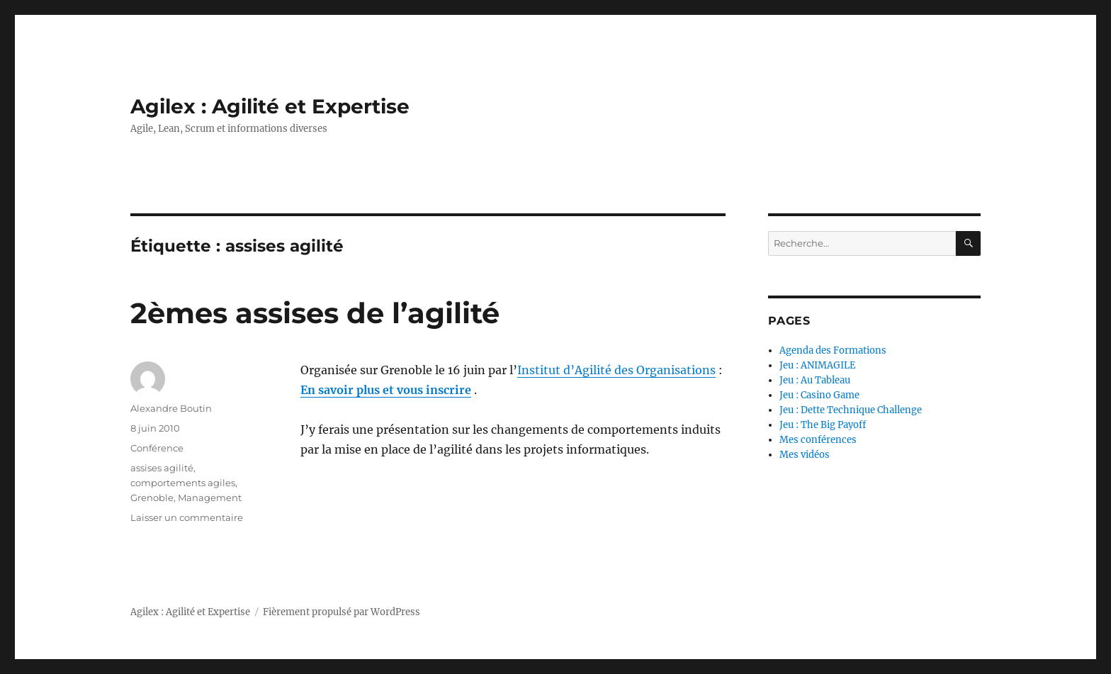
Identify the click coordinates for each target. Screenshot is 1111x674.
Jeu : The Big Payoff (822, 425)
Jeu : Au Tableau (814, 380)
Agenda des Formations (832, 350)
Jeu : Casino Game (819, 395)
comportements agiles (182, 482)
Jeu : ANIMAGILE (817, 365)
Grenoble (152, 497)
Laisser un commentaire (186, 517)
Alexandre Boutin (171, 408)
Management (210, 497)
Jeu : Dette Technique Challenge (850, 410)
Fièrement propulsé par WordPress (341, 612)
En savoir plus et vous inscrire (385, 390)
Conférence (157, 448)
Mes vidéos (804, 455)
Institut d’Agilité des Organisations (616, 370)
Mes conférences (818, 440)
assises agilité (161, 467)
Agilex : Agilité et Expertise (270, 106)
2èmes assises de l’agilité (315, 313)
